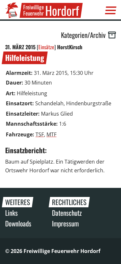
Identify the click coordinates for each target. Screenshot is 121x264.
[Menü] (110, 10)
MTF (51, 134)
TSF (39, 134)
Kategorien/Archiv (88, 35)
